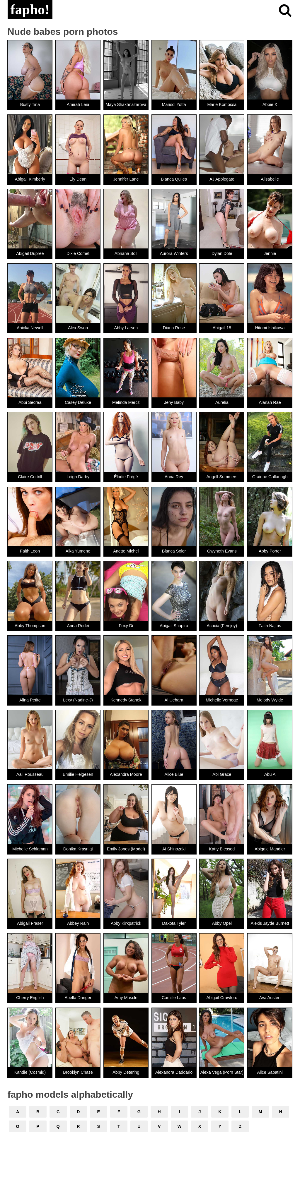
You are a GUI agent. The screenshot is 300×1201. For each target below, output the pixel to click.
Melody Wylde (270, 700)
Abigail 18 (222, 327)
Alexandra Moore (126, 774)
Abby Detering (125, 1072)
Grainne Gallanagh (270, 476)
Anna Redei (78, 625)
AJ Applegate (221, 179)
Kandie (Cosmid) (30, 1072)
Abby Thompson (30, 625)
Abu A (269, 774)
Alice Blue (174, 774)
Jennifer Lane (126, 179)
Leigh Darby (78, 476)
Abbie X (269, 104)
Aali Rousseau (30, 774)
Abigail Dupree (30, 253)
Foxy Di (126, 625)
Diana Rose (174, 327)
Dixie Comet (78, 253)
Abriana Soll (126, 253)
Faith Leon (30, 551)
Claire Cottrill (30, 476)
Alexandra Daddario (173, 1072)
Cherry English (30, 997)
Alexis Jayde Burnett (270, 923)
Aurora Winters (174, 253)
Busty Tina (30, 104)
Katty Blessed (222, 849)
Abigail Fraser (30, 923)
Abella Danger (78, 997)
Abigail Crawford (222, 997)
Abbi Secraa (29, 402)
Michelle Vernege (222, 700)
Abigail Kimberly (30, 179)
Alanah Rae (270, 402)
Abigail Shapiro (174, 625)
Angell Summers (222, 476)
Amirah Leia (78, 104)
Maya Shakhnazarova (125, 104)
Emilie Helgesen (78, 774)
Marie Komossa (221, 104)
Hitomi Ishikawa (270, 327)
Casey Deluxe (78, 402)
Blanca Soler (174, 551)
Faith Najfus (270, 625)
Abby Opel (222, 923)
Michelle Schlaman (30, 849)
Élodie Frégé (126, 476)
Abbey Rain (78, 923)
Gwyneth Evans (222, 551)
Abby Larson (126, 327)
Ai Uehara (174, 700)
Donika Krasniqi (78, 849)
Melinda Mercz (126, 402)
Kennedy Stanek (126, 700)
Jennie (270, 253)
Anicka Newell (30, 327)
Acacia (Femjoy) (222, 625)
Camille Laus (174, 997)
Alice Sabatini (270, 1072)
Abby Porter (270, 551)
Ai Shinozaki (173, 849)
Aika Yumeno (78, 551)
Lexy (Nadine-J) (78, 700)
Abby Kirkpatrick (126, 923)
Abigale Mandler (270, 849)
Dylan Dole (222, 253)
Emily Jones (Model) (126, 849)
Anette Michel (126, 551)
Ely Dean (77, 179)
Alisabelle (270, 179)
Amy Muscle (126, 997)
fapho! (30, 9)
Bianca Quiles (174, 179)
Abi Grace (221, 774)
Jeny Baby (174, 402)
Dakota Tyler (174, 923)
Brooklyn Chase (78, 1072)
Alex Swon (78, 327)
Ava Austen (270, 997)
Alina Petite (30, 700)
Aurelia (222, 402)
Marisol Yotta (174, 104)
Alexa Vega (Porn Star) (221, 1072)
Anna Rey (174, 476)
